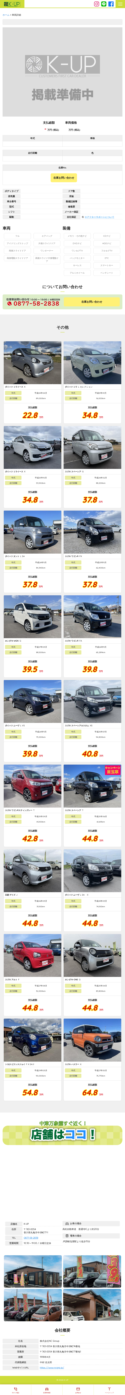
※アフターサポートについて (99, 217)
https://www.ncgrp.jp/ (52, 1367)
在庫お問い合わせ (63, 177)
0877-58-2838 (31, 1237)
